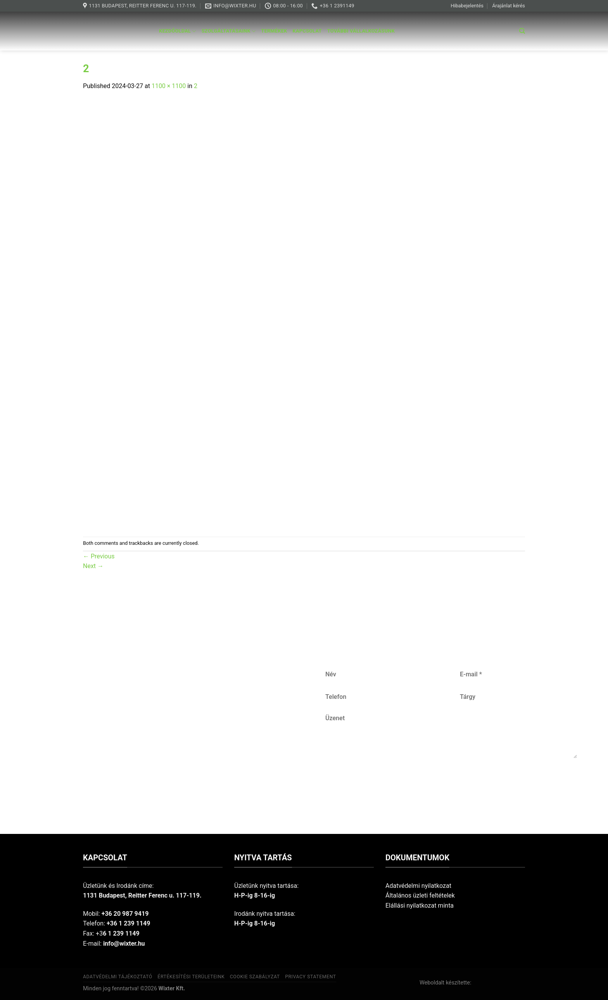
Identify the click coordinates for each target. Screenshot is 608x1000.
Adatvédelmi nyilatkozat (418, 885)
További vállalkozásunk (361, 31)
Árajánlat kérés (508, 6)
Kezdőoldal (177, 31)
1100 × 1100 (169, 86)
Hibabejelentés (467, 6)
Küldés (451, 783)
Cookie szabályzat (255, 976)
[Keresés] (522, 31)
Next (93, 566)
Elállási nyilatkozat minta (419, 905)
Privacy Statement (310, 976)
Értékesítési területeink (191, 976)
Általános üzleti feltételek (420, 895)
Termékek (274, 31)
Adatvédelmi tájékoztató (117, 976)
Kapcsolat (307, 31)
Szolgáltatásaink (229, 31)
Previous (99, 556)
